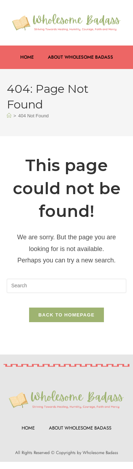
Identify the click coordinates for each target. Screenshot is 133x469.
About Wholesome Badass (80, 57)
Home (27, 57)
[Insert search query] (67, 286)
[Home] (9, 115)
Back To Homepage (66, 315)
